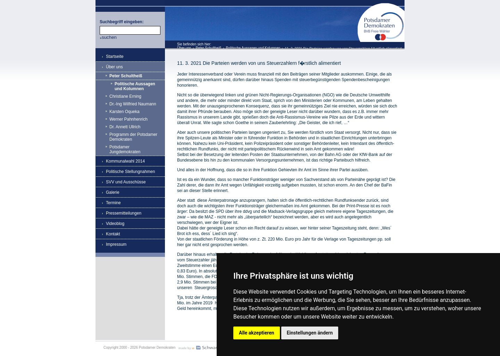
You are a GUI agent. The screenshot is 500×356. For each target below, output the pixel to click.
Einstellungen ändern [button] (310, 333)
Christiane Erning (125, 96)
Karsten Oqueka (124, 111)
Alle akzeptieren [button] (256, 333)
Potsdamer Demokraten (381, 5)
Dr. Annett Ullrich (124, 126)
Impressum (116, 244)
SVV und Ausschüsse (126, 182)
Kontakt (113, 234)
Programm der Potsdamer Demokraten (133, 137)
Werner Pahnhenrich (128, 119)
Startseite (115, 56)
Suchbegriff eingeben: (122, 21)
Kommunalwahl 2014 (125, 161)
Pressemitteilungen (123, 213)
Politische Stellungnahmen (130, 171)
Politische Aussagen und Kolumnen (253, 48)
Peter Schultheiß (209, 48)
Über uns (184, 48)
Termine (113, 202)
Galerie (112, 192)
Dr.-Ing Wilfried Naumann (132, 104)
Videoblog (115, 223)
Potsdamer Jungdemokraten (124, 149)
